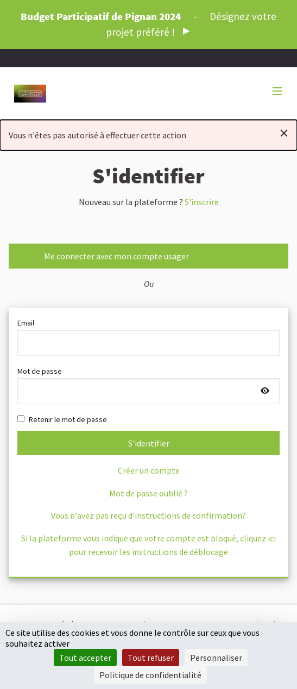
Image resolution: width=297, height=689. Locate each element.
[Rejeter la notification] (284, 133)
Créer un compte (149, 470)
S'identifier (148, 443)
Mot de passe (148, 385)
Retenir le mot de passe (62, 419)
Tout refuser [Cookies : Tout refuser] (151, 657)
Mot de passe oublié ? (148, 493)
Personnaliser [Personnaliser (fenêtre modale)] (216, 657)
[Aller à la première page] (30, 94)
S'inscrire (202, 201)
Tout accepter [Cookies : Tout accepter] (85, 657)
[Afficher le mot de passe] (265, 391)
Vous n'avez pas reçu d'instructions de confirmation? (148, 515)
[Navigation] (277, 91)
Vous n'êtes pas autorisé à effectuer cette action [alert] (148, 133)
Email (148, 337)
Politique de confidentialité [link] (150, 674)
